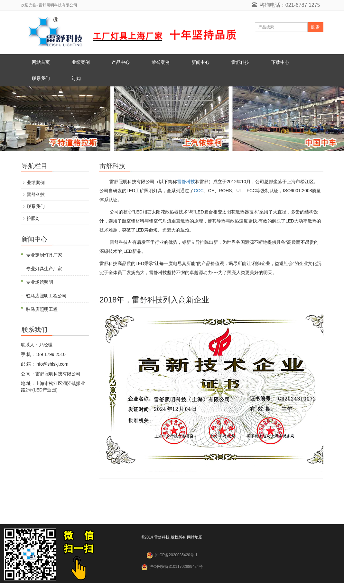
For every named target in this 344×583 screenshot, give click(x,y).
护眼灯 (33, 218)
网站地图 (194, 537)
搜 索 (315, 27)
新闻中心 (200, 62)
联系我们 (41, 78)
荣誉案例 (161, 62)
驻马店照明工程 (42, 309)
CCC (198, 190)
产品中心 (121, 62)
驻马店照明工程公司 (46, 295)
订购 (76, 78)
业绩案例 (81, 62)
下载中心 (280, 62)
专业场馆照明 (39, 282)
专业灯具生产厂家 (44, 268)
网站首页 (41, 62)
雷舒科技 (240, 62)
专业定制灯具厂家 (44, 255)
